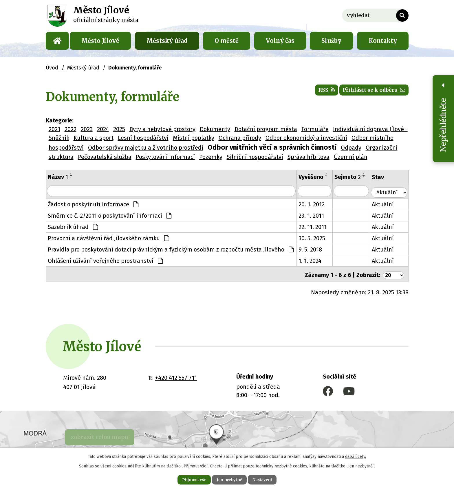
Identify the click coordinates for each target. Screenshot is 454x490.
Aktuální (387, 204)
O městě (227, 40)
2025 (119, 129)
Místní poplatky (193, 137)
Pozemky (210, 156)
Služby (331, 40)
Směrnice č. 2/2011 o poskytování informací (109, 215)
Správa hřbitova (308, 156)
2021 (54, 129)
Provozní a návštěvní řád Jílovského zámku (108, 237)
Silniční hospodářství (255, 156)
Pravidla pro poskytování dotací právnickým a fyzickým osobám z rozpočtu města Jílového (171, 249)
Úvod (57, 41)
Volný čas (280, 40)
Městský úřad (167, 40)
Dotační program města (266, 129)
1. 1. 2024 (313, 260)
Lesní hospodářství (143, 137)
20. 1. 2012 (315, 204)
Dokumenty (215, 129)
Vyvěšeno (314, 176)
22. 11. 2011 (316, 226)
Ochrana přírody (240, 137)
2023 (87, 129)
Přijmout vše (189, 479)
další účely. (355, 455)
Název (58, 176)
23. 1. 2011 (314, 215)
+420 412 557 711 (176, 375)
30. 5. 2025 (315, 237)
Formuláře (315, 129)
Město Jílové (100, 40)
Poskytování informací (165, 156)
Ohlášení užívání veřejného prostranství (105, 260)
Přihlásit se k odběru (369, 92)
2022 (70, 129)
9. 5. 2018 (313, 249)
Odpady (351, 147)
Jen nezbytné (229, 479)
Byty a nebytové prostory (162, 129)
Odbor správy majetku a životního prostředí (145, 147)
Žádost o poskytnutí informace (93, 204)
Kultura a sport (94, 137)
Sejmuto (351, 176)
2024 (103, 129)
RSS (314, 92)
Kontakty (383, 40)
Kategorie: (60, 120)
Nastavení (267, 479)
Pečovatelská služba (104, 156)
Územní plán (350, 156)
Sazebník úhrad (73, 226)
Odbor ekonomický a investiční (306, 137)
